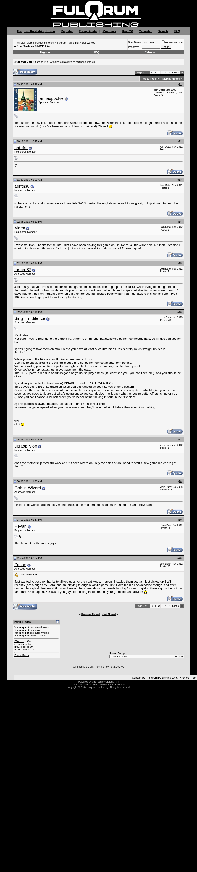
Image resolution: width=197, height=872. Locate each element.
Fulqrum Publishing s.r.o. (162, 677)
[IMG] (17, 646)
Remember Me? (172, 42)
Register (67, 31)
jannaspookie (51, 98)
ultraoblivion (25, 446)
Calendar (145, 31)
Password (133, 46)
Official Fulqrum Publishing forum (35, 42)
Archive (184, 677)
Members (109, 31)
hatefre (21, 147)
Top (193, 677)
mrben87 (22, 269)
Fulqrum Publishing (68, 42)
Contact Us (138, 677)
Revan (20, 526)
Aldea (19, 227)
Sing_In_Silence (29, 318)
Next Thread (109, 614)
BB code (19, 641)
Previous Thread (90, 614)
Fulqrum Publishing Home (36, 31)
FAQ (177, 31)
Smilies (18, 644)
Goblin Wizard (27, 487)
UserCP (127, 31)
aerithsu (21, 186)
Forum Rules (21, 655)
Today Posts (88, 31)
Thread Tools (149, 78)
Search (163, 31)
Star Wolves (88, 42)
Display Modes (171, 78)
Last (175, 72)
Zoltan (20, 564)
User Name (134, 42)
